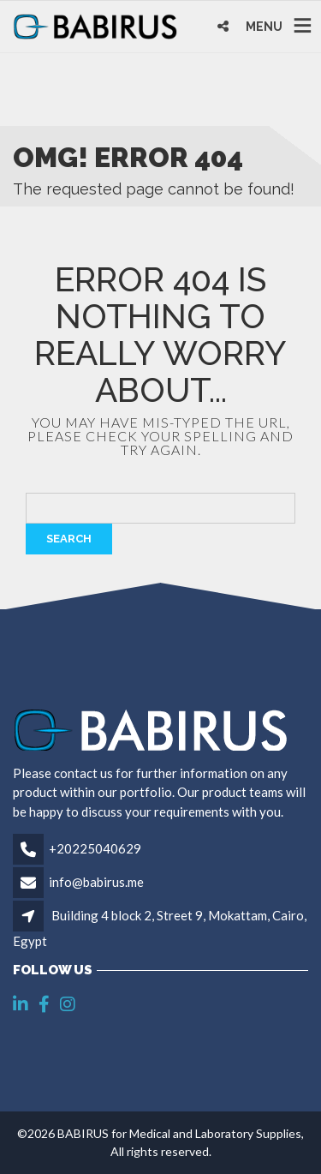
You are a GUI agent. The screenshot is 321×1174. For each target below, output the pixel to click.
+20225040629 (95, 848)
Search (69, 538)
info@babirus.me (96, 881)
